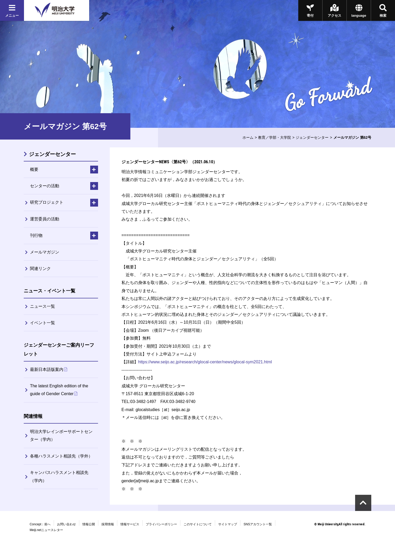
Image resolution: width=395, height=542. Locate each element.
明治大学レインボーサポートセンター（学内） (61, 435)
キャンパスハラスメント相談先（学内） (59, 476)
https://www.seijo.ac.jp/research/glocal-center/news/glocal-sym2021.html (205, 362)
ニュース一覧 (42, 306)
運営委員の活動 (44, 219)
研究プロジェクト (46, 202)
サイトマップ (227, 524)
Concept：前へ (40, 524)
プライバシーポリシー (161, 524)
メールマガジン (44, 252)
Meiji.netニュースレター (46, 530)
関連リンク (40, 268)
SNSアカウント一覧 (258, 524)
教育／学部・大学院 (274, 137)
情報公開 (88, 524)
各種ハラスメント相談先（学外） (61, 456)
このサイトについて (198, 524)
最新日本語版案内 (46, 369)
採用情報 (107, 524)
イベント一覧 (42, 323)
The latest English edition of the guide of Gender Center (59, 390)
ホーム (247, 137)
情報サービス (129, 524)
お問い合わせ (66, 524)
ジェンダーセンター (312, 137)
